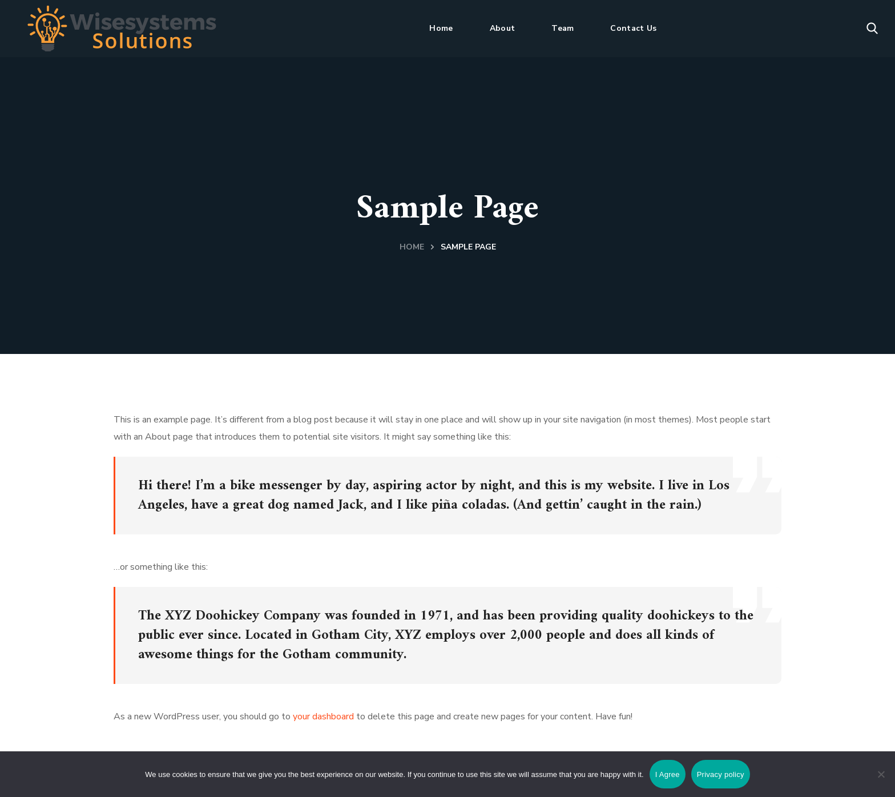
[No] (880, 774)
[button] (872, 28)
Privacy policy (720, 774)
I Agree (667, 774)
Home (412, 246)
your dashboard (323, 716)
